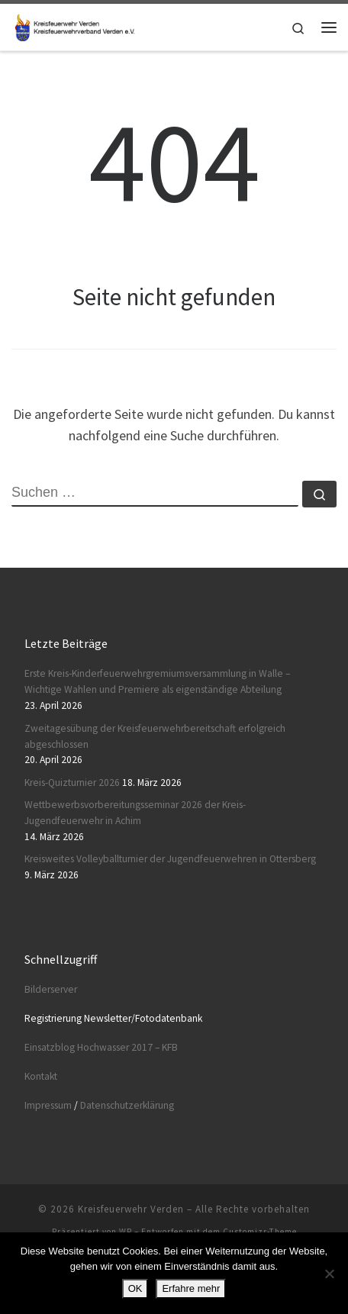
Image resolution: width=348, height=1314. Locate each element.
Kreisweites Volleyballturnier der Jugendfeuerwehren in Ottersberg (170, 858)
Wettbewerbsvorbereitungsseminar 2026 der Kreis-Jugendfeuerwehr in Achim (135, 812)
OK (135, 1288)
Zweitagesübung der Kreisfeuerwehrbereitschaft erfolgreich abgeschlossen (154, 736)
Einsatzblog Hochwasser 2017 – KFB (101, 1047)
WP (125, 1231)
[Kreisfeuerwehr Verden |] (73, 25)
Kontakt (40, 1076)
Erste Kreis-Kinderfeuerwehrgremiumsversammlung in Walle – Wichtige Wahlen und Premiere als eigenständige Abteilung (157, 681)
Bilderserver (50, 989)
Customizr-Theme (260, 1231)
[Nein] (329, 1273)
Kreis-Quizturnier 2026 (72, 782)
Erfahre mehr (191, 1288)
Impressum (48, 1105)
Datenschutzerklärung (127, 1105)
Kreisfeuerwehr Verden (131, 1209)
